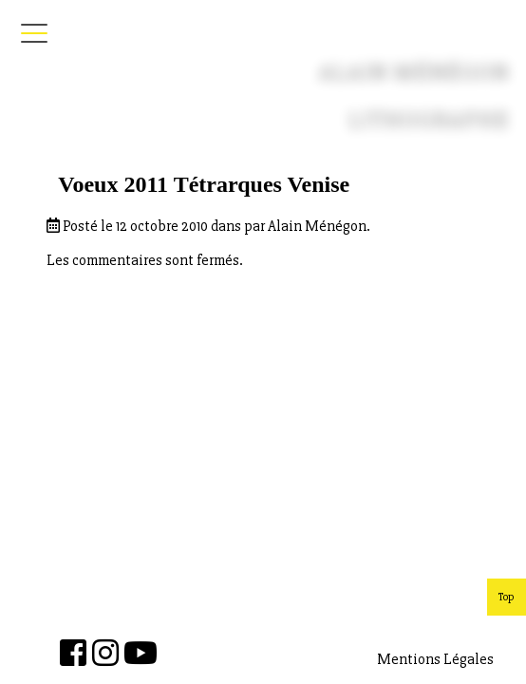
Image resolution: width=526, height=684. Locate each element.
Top (506, 597)
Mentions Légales (435, 659)
